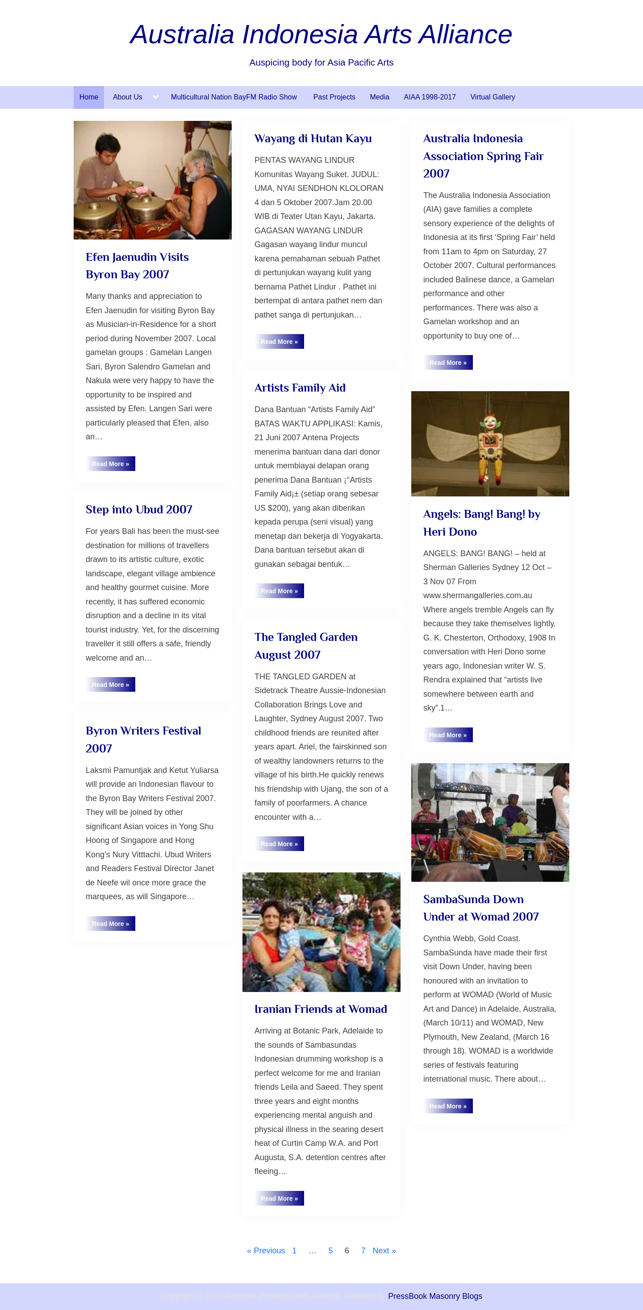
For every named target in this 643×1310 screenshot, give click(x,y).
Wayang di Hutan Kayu (313, 138)
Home (89, 97)
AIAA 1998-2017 (430, 97)
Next (381, 1250)
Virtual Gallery (492, 97)
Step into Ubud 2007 (139, 509)
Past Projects (334, 97)
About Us (127, 97)
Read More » (113, 465)
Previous (269, 1250)
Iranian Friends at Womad (321, 1009)
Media (380, 97)
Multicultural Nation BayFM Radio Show (235, 97)
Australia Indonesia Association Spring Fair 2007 (483, 156)
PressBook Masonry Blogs (435, 1296)
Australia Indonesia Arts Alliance (321, 34)
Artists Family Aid (300, 387)
